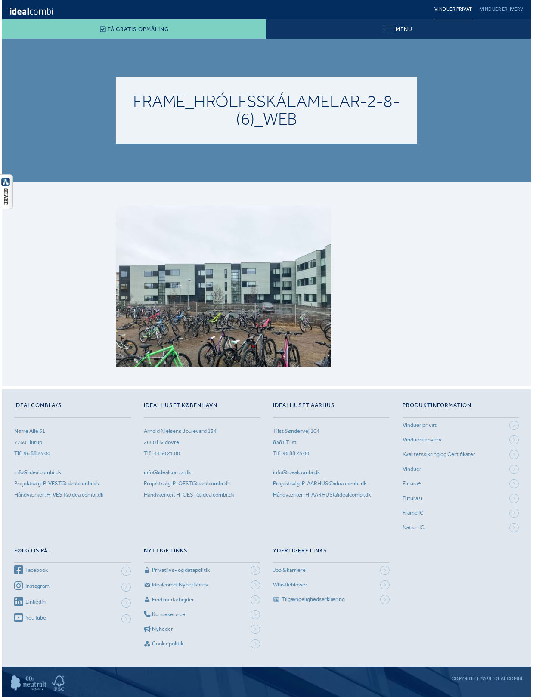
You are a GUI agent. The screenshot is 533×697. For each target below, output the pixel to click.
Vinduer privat (453, 9)
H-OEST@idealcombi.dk (205, 494)
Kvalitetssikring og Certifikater (439, 454)
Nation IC (414, 527)
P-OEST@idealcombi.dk (201, 483)
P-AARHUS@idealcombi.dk (334, 483)
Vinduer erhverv (502, 9)
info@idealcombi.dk (37, 472)
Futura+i (412, 498)
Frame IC (413, 512)
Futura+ (412, 483)
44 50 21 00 (166, 453)
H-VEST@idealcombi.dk (74, 494)
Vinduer (412, 469)
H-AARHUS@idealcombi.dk (338, 494)
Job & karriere (289, 570)
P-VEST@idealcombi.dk (71, 483)
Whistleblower (290, 584)
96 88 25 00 (37, 453)
